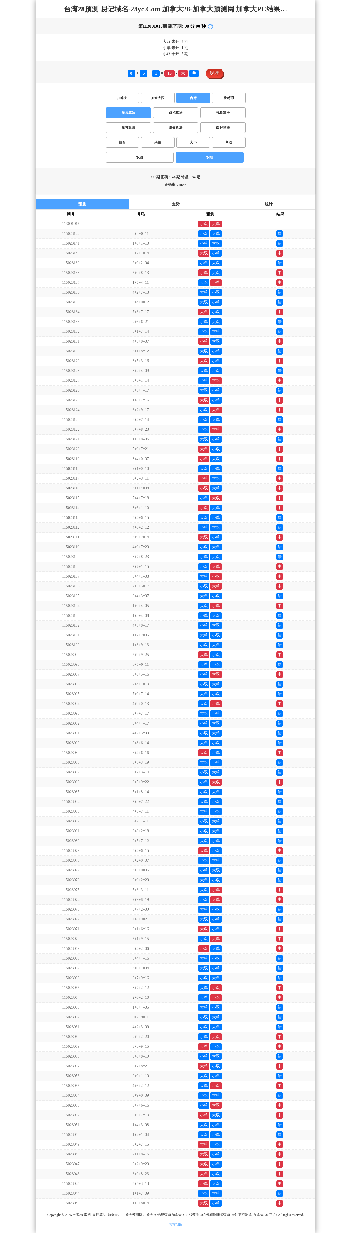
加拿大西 (157, 98)
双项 (139, 157)
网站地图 (175, 1224)
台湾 (193, 98)
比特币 (229, 98)
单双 (228, 142)
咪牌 (214, 73)
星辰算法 (128, 113)
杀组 (157, 142)
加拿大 (122, 98)
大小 (193, 142)
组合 (122, 142)
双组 (209, 157)
